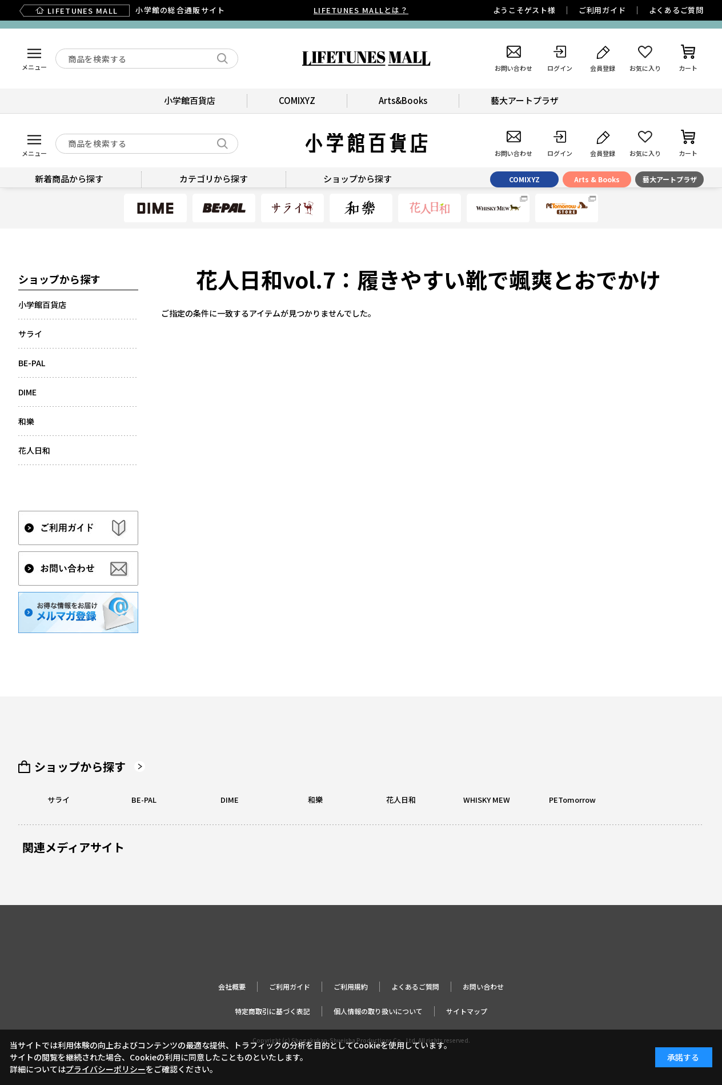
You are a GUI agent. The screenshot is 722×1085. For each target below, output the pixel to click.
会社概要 (232, 986)
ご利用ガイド (602, 10)
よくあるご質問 (676, 10)
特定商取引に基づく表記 (272, 1011)
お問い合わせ (483, 986)
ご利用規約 (351, 986)
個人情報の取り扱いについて (378, 1011)
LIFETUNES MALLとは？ (361, 10)
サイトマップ (466, 1011)
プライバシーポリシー (106, 1069)
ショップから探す (80, 766)
